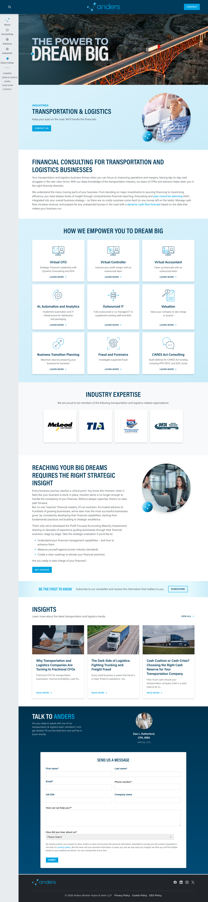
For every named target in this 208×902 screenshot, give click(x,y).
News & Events (9, 87)
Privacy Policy (122, 895)
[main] (104, 458)
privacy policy (64, 847)
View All (186, 616)
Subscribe (178, 589)
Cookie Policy (139, 895)
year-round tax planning (167, 196)
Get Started (42, 570)
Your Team (9, 94)
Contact (192, 6)
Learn (9, 91)
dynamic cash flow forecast (143, 204)
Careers (9, 83)
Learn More (57, 277)
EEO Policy (155, 895)
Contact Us (42, 128)
